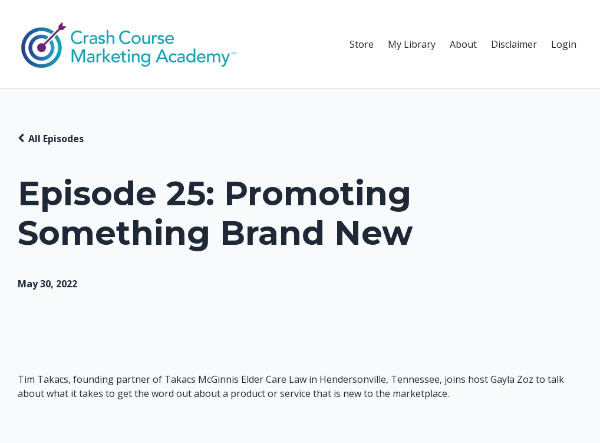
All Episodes (56, 138)
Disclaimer (514, 44)
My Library (412, 44)
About (463, 44)
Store (362, 44)
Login (563, 44)
